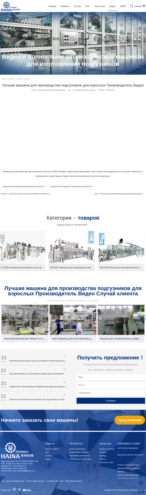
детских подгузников (77, 449)
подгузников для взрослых (79, 456)
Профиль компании (107, 449)
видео (26, 79)
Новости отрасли (52, 449)
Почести (102, 459)
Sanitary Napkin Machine (35, 481)
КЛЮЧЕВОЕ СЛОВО (128, 443)
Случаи (48, 456)
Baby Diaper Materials (73, 481)
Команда (102, 456)
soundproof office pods (54, 481)
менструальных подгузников (80, 459)
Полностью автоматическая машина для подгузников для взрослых (128, 468)
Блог (47, 452)
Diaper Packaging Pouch (15, 481)
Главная (19, 79)
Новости (50, 443)
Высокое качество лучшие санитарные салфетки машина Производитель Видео (40, 194)
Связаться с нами (106, 462)
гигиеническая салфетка (78, 452)
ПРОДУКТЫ (76, 443)
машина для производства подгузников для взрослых (24, 186)
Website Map (6, 490)
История (102, 452)
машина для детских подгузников (130, 455)
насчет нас (105, 443)
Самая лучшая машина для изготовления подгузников (128, 477)
